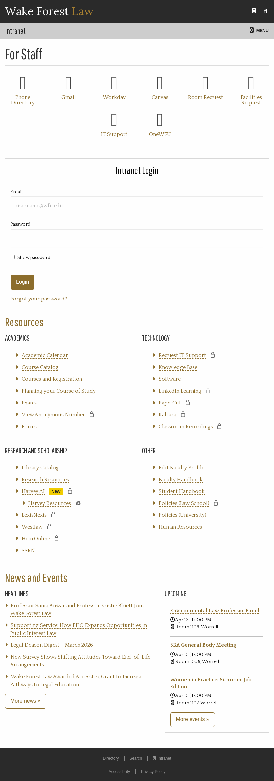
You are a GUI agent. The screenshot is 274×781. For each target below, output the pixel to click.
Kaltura (167, 415)
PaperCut (170, 403)
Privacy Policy (153, 771)
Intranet (15, 30)
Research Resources (45, 479)
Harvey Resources (49, 503)
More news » (26, 701)
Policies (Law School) (184, 503)
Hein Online (36, 539)
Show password (33, 257)
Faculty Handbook (181, 479)
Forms (29, 427)
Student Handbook (182, 491)
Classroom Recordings (186, 427)
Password (137, 235)
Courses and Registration (52, 379)
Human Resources (180, 527)
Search (135, 758)
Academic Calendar (45, 355)
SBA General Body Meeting (203, 645)
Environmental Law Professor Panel (214, 610)
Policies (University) (182, 515)
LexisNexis (34, 515)
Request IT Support (182, 355)
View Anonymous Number (53, 415)
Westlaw (32, 527)
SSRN (28, 551)
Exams (29, 403)
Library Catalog (40, 468)
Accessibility (119, 771)
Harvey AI (33, 491)
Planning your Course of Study (59, 391)
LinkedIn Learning (180, 391)
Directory (111, 758)
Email (137, 202)
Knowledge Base (178, 367)
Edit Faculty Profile (181, 468)
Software (170, 379)
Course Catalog (40, 367)
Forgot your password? (39, 299)
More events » (192, 719)
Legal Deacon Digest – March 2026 (52, 645)
